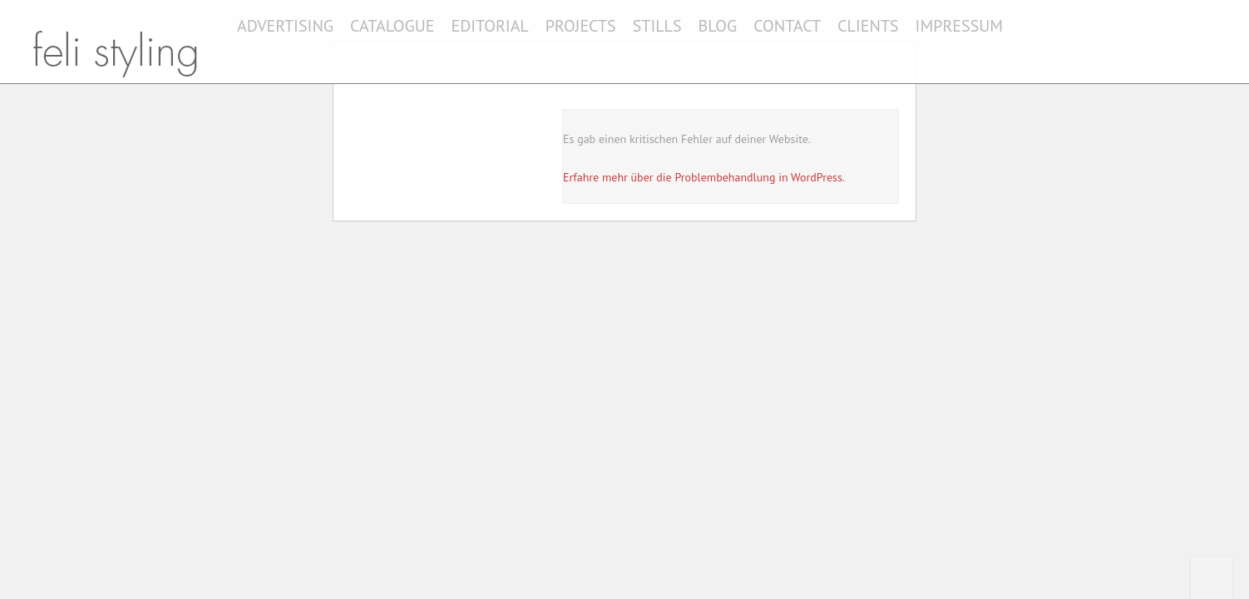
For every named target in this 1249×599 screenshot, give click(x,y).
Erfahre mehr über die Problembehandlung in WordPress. (704, 177)
